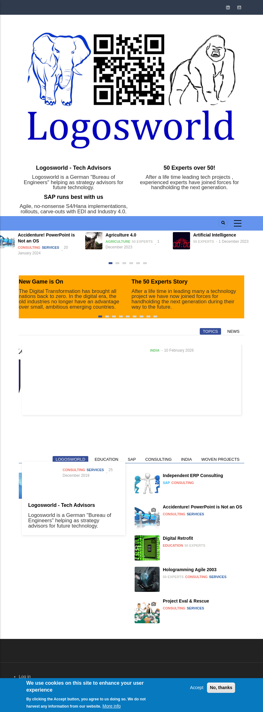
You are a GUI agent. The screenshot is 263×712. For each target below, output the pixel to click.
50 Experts (144, 241)
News (233, 331)
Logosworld (70, 459)
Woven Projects (220, 459)
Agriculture (120, 241)
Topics (210, 331)
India (154, 350)
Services (53, 247)
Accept (197, 690)
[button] (110, 263)
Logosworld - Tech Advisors (73, 168)
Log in (25, 676)
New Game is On (41, 282)
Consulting (31, 247)
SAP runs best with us (73, 197)
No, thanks (221, 690)
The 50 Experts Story (160, 282)
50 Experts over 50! (189, 168)
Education (106, 459)
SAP (132, 459)
